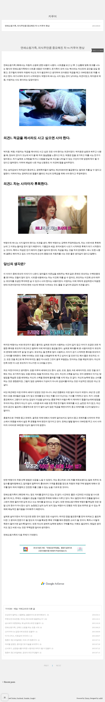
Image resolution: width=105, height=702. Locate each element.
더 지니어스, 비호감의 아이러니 (17, 636)
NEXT (58, 665)
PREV (46, 665)
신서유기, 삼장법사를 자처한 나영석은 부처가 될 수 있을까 (28, 648)
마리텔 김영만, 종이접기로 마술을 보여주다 (22, 644)
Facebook (20, 698)
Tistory (87, 698)
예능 (16, 609)
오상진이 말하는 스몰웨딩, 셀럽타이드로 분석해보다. (25, 615)
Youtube (26, 698)
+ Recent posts (8, 682)
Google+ (33, 698)
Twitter (13, 698)
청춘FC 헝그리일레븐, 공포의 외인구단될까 (22, 653)
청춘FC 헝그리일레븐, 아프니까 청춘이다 (21, 640)
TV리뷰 (9, 609)
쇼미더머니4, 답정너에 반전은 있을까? (20, 632)
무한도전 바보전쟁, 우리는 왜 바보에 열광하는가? (24, 619)
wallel (101, 698)
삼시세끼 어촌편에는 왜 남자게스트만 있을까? (23, 623)
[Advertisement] (52, 584)
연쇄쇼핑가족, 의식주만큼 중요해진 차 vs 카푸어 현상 (27, 26)
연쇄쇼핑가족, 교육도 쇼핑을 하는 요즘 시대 (22, 627)
